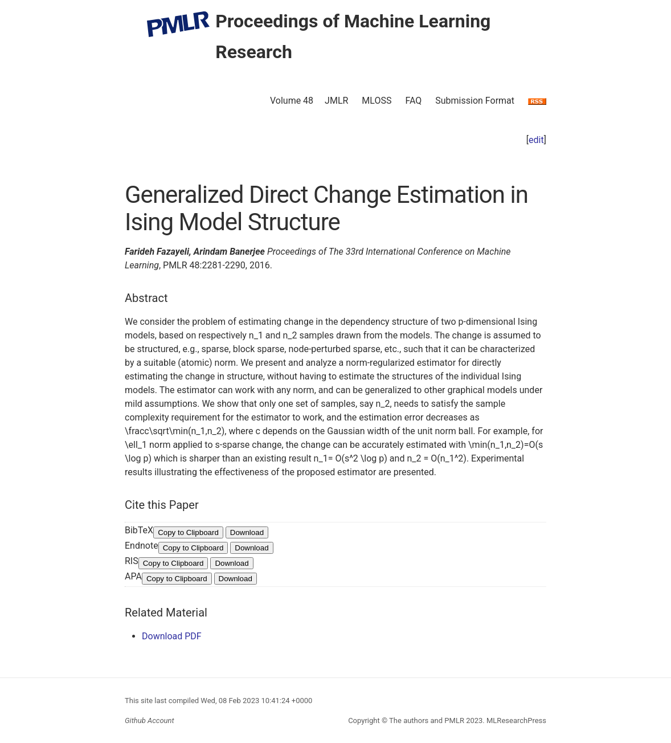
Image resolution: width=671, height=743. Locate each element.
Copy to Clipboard (188, 532)
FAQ (413, 100)
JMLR (336, 100)
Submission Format (474, 100)
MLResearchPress (515, 720)
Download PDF (172, 636)
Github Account (149, 720)
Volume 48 (291, 100)
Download (247, 532)
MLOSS (376, 100)
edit (536, 139)
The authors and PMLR (426, 720)
